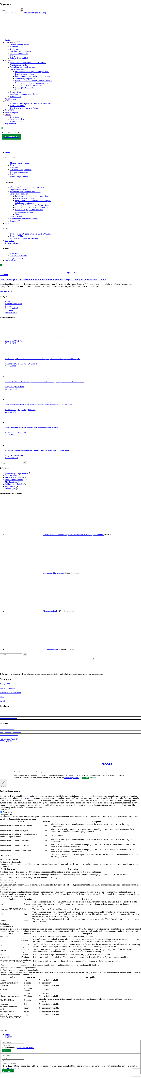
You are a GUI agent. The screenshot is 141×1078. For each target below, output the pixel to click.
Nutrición (4, 275)
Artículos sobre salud (13, 304)
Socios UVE (5, 684)
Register (8, 1037)
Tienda (3, 701)
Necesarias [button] (4, 809)
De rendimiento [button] (6, 880)
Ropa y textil (10, 486)
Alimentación (10, 301)
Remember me (11, 1048)
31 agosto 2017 (70, 272)
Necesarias (7, 812)
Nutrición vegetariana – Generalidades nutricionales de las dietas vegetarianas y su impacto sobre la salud (53, 279)
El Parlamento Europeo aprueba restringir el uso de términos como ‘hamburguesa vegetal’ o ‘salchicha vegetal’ (37, 450)
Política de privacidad (71, 778)
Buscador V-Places (7, 688)
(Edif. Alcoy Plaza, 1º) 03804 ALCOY (9, 740)
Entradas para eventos (14, 477)
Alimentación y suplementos (16, 473)
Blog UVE (9, 341)
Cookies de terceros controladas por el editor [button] (18, 968)
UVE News (19, 341)
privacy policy (13, 1068)
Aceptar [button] (93, 778)
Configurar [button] (85, 778)
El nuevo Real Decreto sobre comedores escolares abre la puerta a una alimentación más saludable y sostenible (37, 336)
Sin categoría (10, 489)
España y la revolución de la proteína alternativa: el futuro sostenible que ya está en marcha (31, 427)
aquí (28, 798)
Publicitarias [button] (5, 924)
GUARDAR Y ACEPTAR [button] (10, 1017)
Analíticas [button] (4, 887)
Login (7, 1034)
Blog (2, 697)
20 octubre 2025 (11, 435)
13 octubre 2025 (11, 458)
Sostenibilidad (11, 313)
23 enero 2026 (11, 412)
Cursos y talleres (12, 475)
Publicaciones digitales (14, 484)
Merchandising (11, 482)
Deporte (8, 306)
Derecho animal (11, 308)
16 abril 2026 (10, 343)
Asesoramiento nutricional (10, 693)
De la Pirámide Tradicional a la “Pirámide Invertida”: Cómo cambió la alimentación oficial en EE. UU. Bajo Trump (38, 404)
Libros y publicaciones (14, 480)
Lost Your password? (25, 1048)
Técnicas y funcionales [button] (9, 859)
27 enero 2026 (11, 389)
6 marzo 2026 (10, 366)
